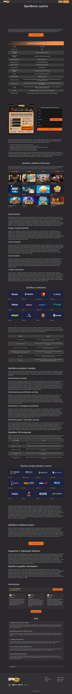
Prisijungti (60, 1)
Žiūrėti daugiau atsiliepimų (36, 611)
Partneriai (46, 681)
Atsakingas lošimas (60, 679)
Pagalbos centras (48, 679)
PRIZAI (40, 1)
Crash (43, 171)
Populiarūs (15, 171)
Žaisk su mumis (36, 34)
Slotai (57, 171)
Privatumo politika (60, 677)
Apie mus (46, 677)
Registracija (66, 1)
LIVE (29, 171)
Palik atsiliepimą (57, 589)
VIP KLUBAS (29, 1)
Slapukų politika (60, 681)
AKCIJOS (35, 1)
